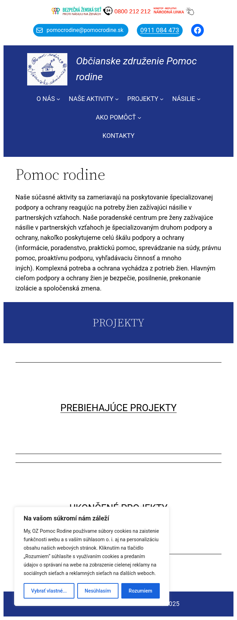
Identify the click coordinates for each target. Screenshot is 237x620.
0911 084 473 (159, 30)
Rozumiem (140, 591)
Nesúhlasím (98, 591)
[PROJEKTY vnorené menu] (162, 99)
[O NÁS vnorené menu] (58, 99)
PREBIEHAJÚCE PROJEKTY (118, 408)
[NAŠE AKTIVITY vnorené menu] (117, 99)
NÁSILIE (183, 98)
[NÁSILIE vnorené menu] (199, 99)
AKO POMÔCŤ (116, 117)
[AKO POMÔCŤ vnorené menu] (139, 118)
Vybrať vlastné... (49, 591)
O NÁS (45, 98)
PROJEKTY (142, 98)
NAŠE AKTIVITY (91, 98)
